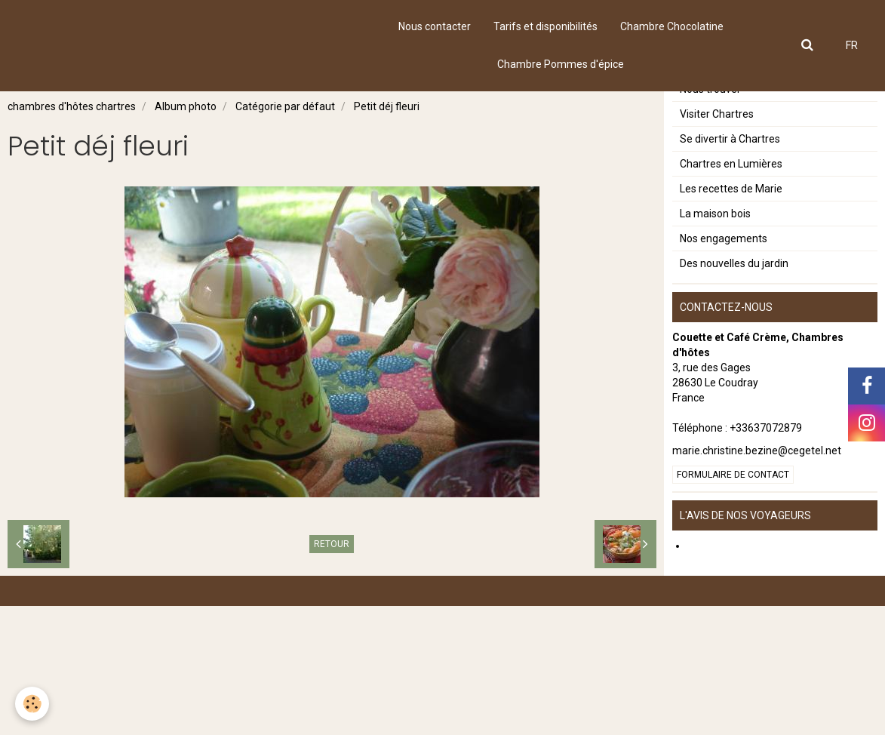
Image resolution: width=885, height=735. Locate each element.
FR (852, 45)
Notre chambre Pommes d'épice (757, 143)
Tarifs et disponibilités (545, 26)
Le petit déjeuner (720, 168)
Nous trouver (710, 218)
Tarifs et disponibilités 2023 (745, 193)
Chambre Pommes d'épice (560, 64)
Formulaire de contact (733, 603)
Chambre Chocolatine (672, 26)
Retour (331, 544)
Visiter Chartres (717, 243)
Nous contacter (434, 26)
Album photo (186, 106)
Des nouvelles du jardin (734, 392)
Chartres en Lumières (731, 293)
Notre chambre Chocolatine (745, 118)
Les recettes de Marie (731, 318)
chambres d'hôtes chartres (72, 106)
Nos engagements (723, 367)
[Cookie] (32, 704)
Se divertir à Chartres (730, 268)
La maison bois (715, 343)
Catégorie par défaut (285, 106)
